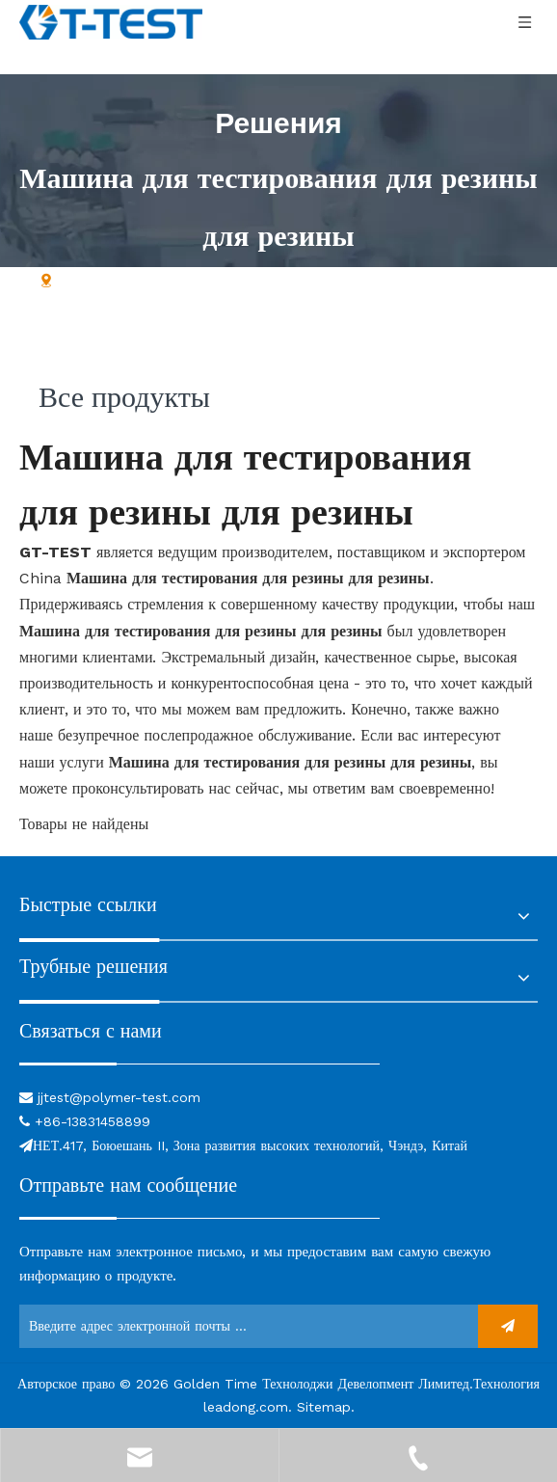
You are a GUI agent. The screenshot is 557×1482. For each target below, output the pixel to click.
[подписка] (508, 1326)
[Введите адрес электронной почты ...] (243, 1326)
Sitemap (324, 1407)
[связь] (199, 1062)
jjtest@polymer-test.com (119, 1097)
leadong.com (245, 1407)
